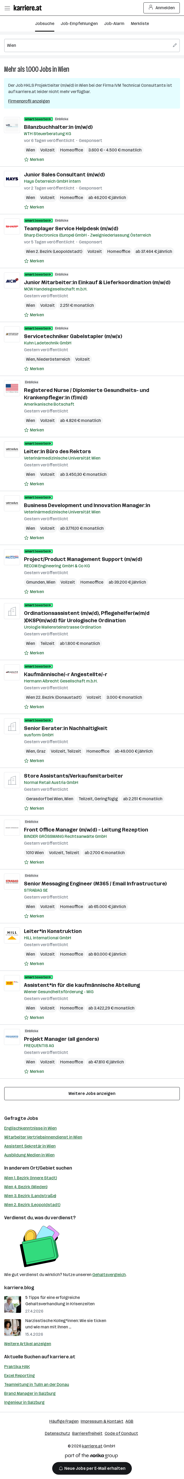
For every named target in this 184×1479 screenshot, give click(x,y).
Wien (63, 69)
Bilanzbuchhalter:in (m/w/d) (58, 127)
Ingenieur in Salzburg (24, 1402)
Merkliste (140, 23)
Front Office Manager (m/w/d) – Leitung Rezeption (86, 830)
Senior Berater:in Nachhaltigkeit (66, 728)
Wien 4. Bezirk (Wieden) (25, 1186)
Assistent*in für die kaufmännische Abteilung (82, 985)
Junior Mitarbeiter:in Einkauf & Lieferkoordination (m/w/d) (97, 282)
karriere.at (62, 1357)
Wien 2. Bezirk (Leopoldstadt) (32, 1204)
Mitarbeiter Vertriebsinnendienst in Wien (43, 1137)
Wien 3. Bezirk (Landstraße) (30, 1195)
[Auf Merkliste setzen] (34, 159)
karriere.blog (19, 1288)
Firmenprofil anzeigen (29, 101)
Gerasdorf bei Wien (44, 798)
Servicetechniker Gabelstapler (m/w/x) (73, 336)
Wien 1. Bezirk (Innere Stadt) (30, 1177)
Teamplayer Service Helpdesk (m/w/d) (71, 228)
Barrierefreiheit (87, 1433)
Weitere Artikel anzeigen (27, 1343)
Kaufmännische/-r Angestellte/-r (65, 674)
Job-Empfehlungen (79, 23)
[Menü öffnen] (7, 8)
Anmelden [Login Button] (162, 8)
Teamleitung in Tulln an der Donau (36, 1384)
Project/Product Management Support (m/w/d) (83, 559)
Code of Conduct (121, 1433)
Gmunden (35, 582)
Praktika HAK (17, 1366)
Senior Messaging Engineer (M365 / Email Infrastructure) (95, 883)
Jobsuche (44, 23)
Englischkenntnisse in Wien (30, 1128)
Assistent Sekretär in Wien (30, 1146)
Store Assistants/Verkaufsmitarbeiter (73, 776)
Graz (41, 751)
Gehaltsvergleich (109, 1274)
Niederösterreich (53, 359)
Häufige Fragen (64, 1421)
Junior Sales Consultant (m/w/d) (64, 174)
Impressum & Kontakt (102, 1421)
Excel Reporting (19, 1375)
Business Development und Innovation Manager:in (87, 505)
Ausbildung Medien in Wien (29, 1154)
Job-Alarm (114, 23)
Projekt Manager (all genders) (61, 1039)
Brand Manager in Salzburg (30, 1393)
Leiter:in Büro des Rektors (57, 451)
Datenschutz (57, 1433)
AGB (129, 1421)
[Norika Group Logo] (91, 1456)
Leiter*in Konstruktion (53, 931)
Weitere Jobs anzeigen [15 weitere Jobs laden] (92, 1093)
